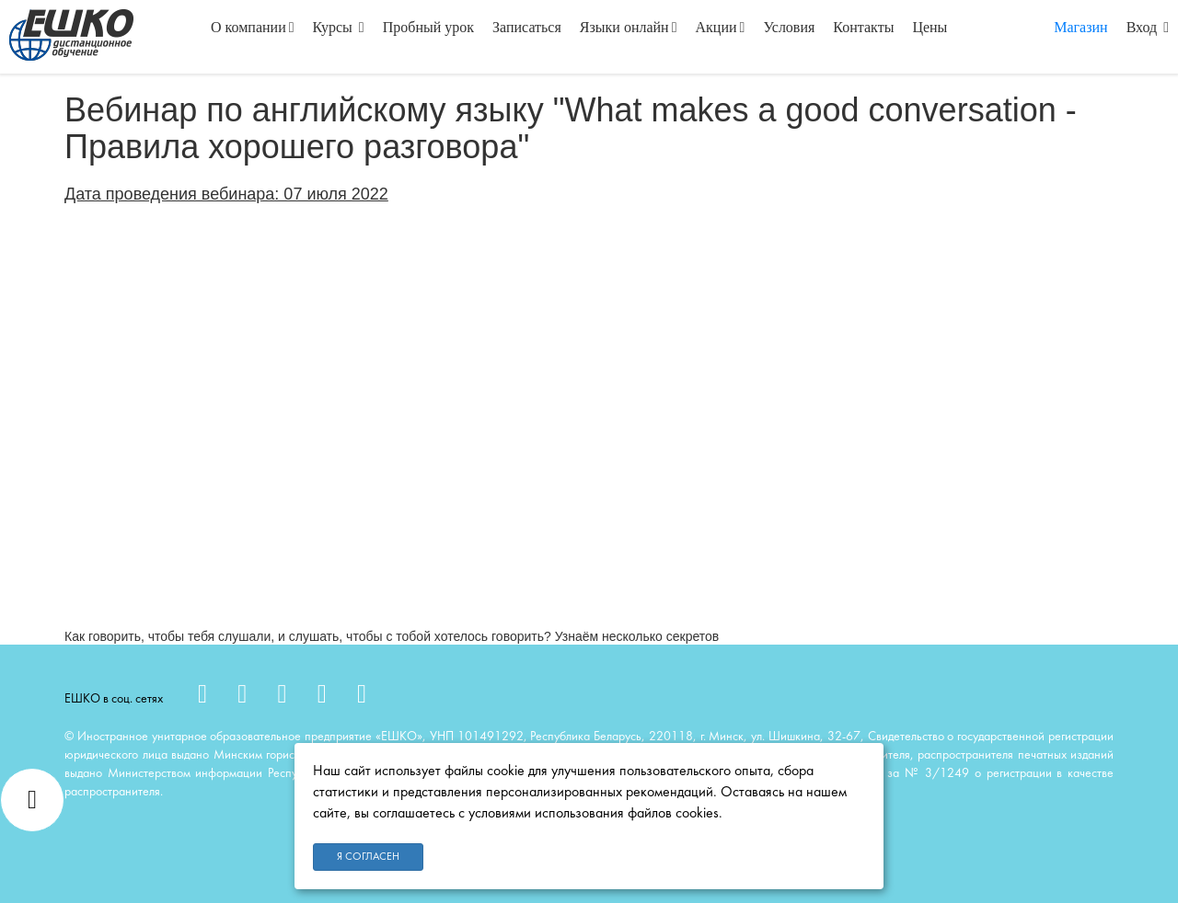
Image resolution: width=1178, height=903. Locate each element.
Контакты (863, 27)
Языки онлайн (628, 27)
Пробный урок (428, 27)
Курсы (338, 27)
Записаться (526, 27)
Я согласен (368, 857)
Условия (788, 27)
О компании (252, 27)
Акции (720, 27)
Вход (1147, 27)
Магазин (1080, 27)
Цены (929, 27)
